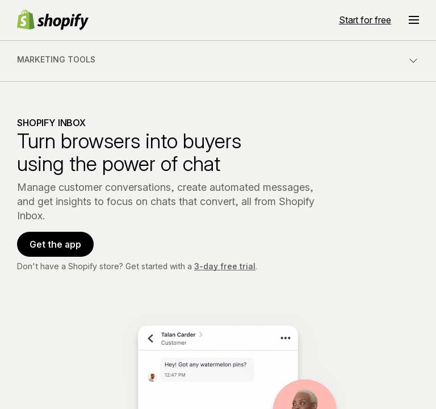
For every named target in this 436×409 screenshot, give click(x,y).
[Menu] (413, 20)
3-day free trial (224, 266)
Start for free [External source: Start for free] (365, 20)
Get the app (55, 244)
